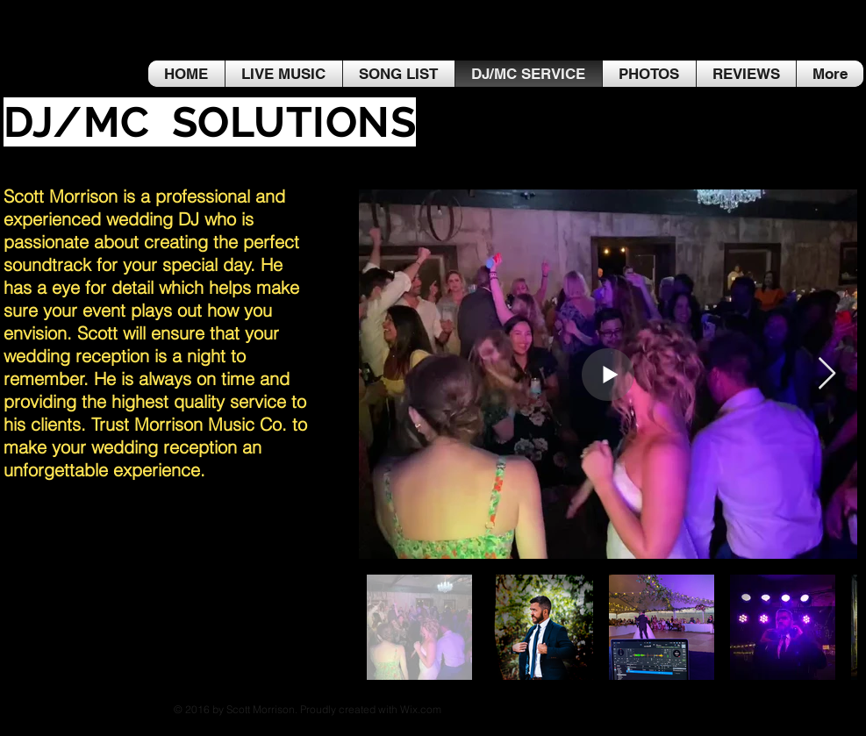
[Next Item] (827, 374)
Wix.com (420, 709)
